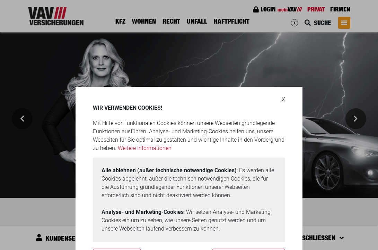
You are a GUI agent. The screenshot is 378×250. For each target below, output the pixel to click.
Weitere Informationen (145, 148)
